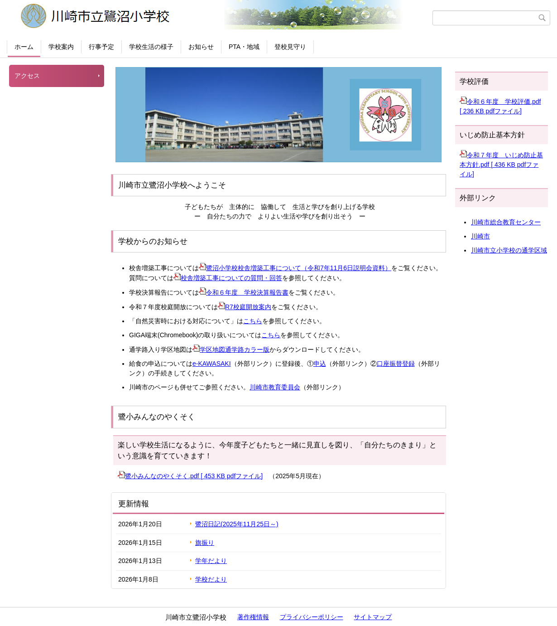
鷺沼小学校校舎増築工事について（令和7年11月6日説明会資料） (295, 268)
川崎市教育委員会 (275, 387)
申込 (319, 363)
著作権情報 (253, 617)
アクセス (27, 75)
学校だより (211, 579)
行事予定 (101, 46)
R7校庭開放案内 (244, 307)
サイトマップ (373, 617)
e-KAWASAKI (211, 363)
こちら (252, 321)
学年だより (211, 560)
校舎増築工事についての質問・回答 (227, 277)
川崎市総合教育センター (506, 222)
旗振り (204, 542)
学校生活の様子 (151, 46)
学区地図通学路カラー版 (230, 349)
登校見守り (290, 46)
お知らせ (201, 46)
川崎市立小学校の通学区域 (509, 250)
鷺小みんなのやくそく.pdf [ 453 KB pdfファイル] (190, 476)
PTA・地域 (244, 46)
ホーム (24, 46)
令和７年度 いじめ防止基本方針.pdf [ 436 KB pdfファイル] (501, 164)
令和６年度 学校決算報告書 (243, 292)
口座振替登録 (396, 363)
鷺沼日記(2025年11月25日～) (236, 524)
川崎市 (480, 236)
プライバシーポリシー (311, 617)
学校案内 (61, 46)
